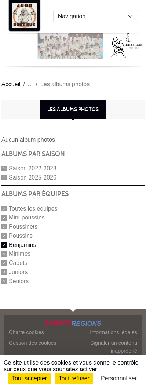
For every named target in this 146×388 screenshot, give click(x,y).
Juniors (18, 272)
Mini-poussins (27, 217)
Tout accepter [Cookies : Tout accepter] (29, 378)
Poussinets (23, 226)
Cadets (18, 263)
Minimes (20, 254)
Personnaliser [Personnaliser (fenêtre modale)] (119, 378)
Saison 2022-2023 (32, 168)
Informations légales (113, 332)
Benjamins (22, 244)
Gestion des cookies (32, 343)
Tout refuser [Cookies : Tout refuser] (73, 378)
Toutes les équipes (33, 208)
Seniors (19, 281)
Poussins (21, 236)
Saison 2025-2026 (32, 177)
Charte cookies (26, 332)
